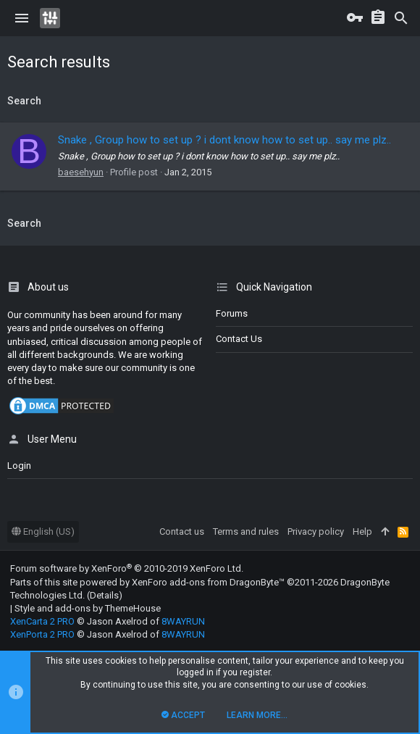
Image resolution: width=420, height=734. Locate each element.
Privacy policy (315, 531)
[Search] (401, 18)
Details (104, 595)
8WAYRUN (183, 621)
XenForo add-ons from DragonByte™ (208, 582)
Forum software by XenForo (126, 568)
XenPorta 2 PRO (42, 634)
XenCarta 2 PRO (42, 621)
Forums (232, 313)
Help (362, 531)
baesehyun (81, 172)
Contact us (239, 338)
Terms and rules (246, 531)
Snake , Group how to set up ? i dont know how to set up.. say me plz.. (224, 139)
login (19, 465)
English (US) (43, 531)
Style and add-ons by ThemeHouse (87, 608)
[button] (21, 18)
